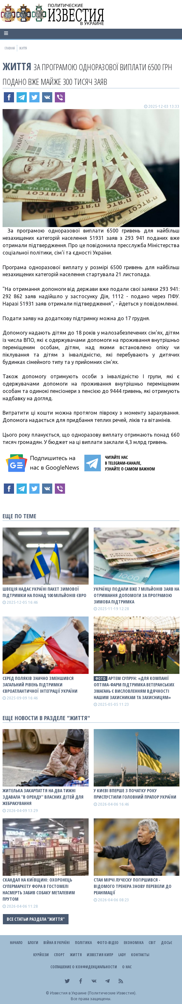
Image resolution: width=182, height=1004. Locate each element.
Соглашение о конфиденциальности (83, 967)
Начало (16, 942)
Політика (83, 942)
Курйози (41, 954)
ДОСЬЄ (166, 942)
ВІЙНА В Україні (56, 942)
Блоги (33, 942)
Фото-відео (108, 942)
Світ (152, 942)
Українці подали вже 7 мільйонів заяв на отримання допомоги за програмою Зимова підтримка (136, 595)
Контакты (140, 954)
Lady (122, 954)
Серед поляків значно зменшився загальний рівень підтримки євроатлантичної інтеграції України (40, 684)
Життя (17, 66)
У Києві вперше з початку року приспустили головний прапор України (135, 793)
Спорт (59, 954)
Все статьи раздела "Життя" (36, 919)
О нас (127, 967)
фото (100, 678)
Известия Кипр (100, 954)
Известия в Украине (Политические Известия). (93, 993)
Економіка (133, 942)
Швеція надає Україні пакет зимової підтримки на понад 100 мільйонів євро (44, 592)
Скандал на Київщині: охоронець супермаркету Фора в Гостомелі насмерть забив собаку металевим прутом (39, 889)
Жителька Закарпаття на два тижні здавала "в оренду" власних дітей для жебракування (43, 796)
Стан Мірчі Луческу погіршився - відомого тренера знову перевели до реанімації (132, 886)
